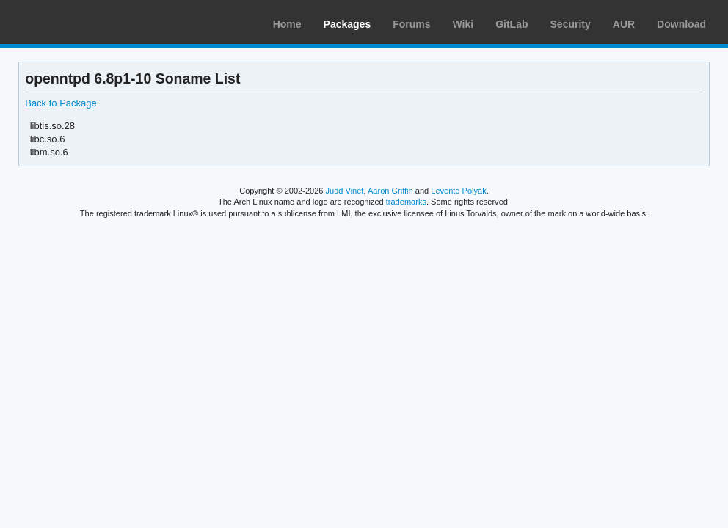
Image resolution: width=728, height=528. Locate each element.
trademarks (406, 201)
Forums (411, 24)
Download (681, 24)
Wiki (463, 24)
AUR (624, 24)
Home (287, 24)
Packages (347, 24)
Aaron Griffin (390, 190)
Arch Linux (80, 22)
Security (570, 24)
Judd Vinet (345, 190)
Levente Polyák (458, 190)
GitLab (511, 24)
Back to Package (60, 103)
